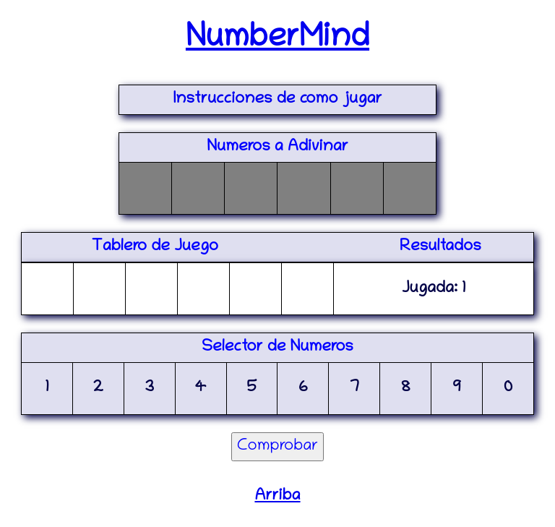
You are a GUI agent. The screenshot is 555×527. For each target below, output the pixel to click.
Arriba (277, 496)
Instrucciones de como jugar (277, 99)
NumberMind (277, 39)
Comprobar (278, 446)
